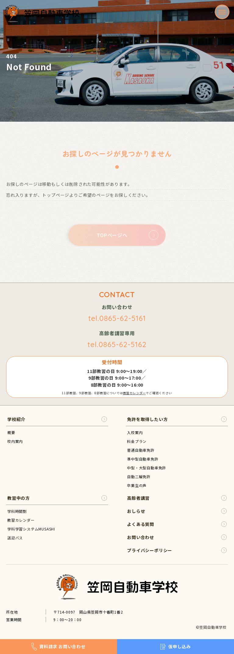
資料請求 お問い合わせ (58, 646)
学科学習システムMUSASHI (31, 528)
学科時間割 (17, 511)
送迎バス (15, 537)
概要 (11, 432)
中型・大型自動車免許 (146, 467)
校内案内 (15, 441)
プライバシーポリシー (177, 550)
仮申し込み (175, 646)
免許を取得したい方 (177, 419)
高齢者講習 (177, 498)
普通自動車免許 (140, 450)
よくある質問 (177, 524)
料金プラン (137, 441)
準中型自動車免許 (142, 458)
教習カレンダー (134, 393)
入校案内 (135, 432)
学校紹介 (57, 419)
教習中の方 (57, 498)
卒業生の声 (137, 485)
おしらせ (177, 511)
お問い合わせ (177, 537)
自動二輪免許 (139, 476)
